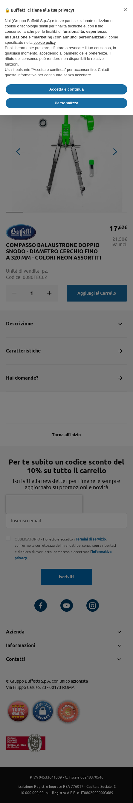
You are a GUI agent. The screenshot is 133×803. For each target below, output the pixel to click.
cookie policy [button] (44, 42)
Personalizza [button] (66, 103)
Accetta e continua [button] (66, 89)
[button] (125, 9)
